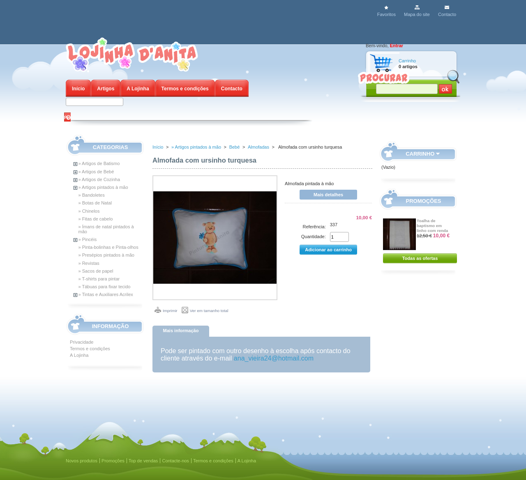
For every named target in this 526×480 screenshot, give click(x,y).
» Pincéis (87, 239)
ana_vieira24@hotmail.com (274, 358)
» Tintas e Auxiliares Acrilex (105, 294)
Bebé (234, 147)
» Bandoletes (91, 195)
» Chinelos (89, 211)
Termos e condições (185, 89)
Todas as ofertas (420, 258)
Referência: (313, 226)
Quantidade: (313, 236)
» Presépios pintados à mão (106, 255)
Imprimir (170, 310)
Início (78, 89)
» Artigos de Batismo (99, 163)
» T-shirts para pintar (99, 278)
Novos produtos (81, 460)
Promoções (423, 201)
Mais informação (181, 330)
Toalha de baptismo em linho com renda (432, 225)
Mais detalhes (328, 194)
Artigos (105, 89)
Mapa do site (417, 14)
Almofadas (258, 147)
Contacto (447, 14)
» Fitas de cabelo (95, 218)
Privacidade (81, 342)
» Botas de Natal (95, 202)
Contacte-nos (175, 460)
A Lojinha (138, 89)
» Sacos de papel (95, 271)
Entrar (396, 45)
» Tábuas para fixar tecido (104, 286)
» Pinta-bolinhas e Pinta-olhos (108, 247)
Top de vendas (143, 460)
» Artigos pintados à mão (103, 187)
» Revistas (88, 263)
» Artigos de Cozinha (99, 179)
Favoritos (386, 14)
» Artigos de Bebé (96, 171)
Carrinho (407, 60)
